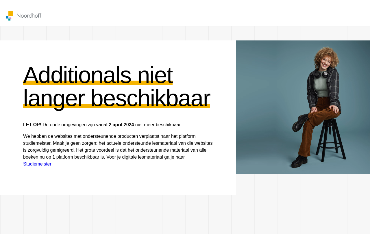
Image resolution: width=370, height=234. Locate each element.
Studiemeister (37, 163)
